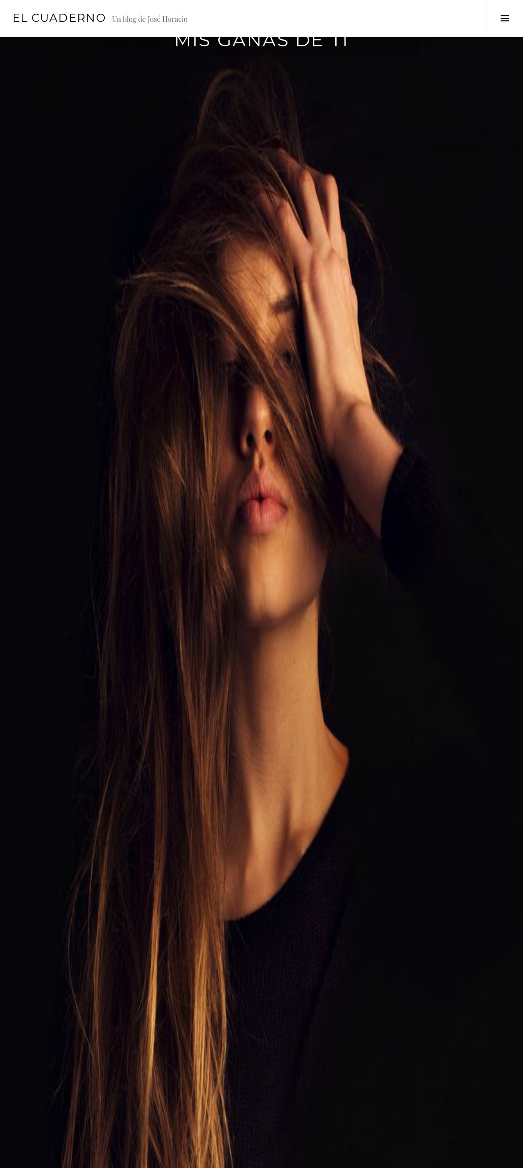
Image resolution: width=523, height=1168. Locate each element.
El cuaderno (59, 18)
